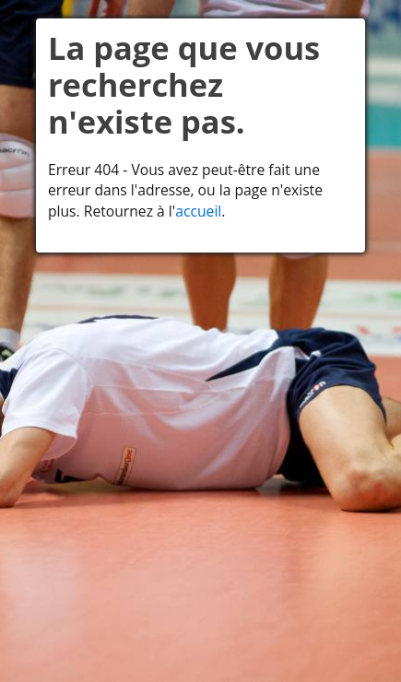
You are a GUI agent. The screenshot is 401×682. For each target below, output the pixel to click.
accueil (198, 211)
